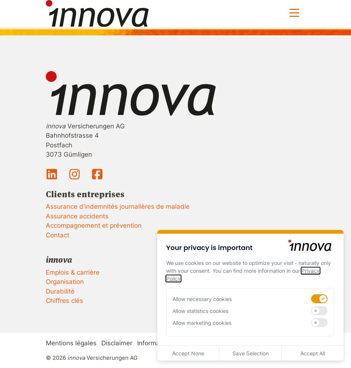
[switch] (319, 298)
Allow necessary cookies (202, 299)
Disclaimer (116, 343)
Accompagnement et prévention (94, 225)
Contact (57, 235)
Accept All (312, 353)
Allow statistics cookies (200, 311)
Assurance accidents (77, 216)
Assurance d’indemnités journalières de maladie (118, 206)
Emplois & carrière (72, 272)
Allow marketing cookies (202, 323)
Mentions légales (71, 343)
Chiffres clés (64, 300)
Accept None (188, 353)
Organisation (65, 281)
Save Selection (251, 353)
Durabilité (60, 291)
